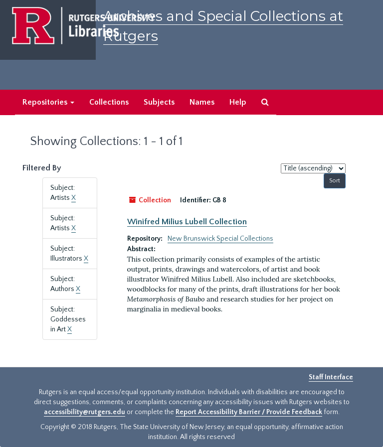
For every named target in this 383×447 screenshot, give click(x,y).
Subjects (159, 102)
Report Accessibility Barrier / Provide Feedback (249, 412)
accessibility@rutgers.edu (84, 412)
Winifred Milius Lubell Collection (187, 221)
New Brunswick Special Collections (220, 239)
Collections (109, 102)
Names (202, 102)
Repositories (48, 102)
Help (237, 102)
